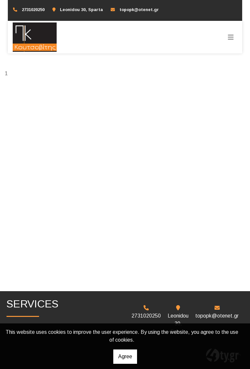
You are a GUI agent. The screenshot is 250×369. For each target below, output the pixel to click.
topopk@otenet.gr (139, 9)
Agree (125, 356)
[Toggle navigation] (231, 37)
